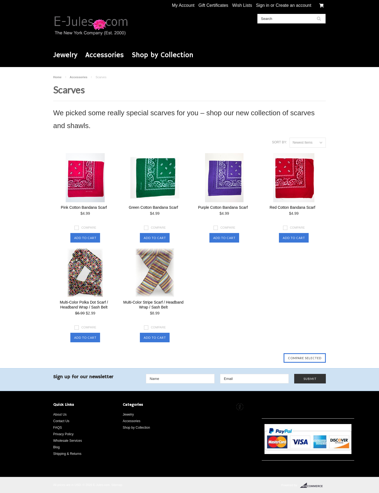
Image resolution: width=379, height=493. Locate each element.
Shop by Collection (162, 55)
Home (57, 77)
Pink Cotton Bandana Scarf (84, 207)
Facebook (239, 406)
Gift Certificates (213, 5)
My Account (183, 5)
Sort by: (279, 142)
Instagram (250, 406)
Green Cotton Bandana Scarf (153, 207)
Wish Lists (242, 5)
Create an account (293, 5)
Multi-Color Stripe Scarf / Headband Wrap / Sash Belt (153, 304)
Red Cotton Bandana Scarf (292, 207)
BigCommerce (313, 485)
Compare (88, 227)
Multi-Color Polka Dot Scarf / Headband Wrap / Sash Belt (84, 304)
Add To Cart (85, 238)
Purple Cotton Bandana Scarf (223, 207)
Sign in (262, 5)
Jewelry (65, 55)
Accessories (104, 55)
